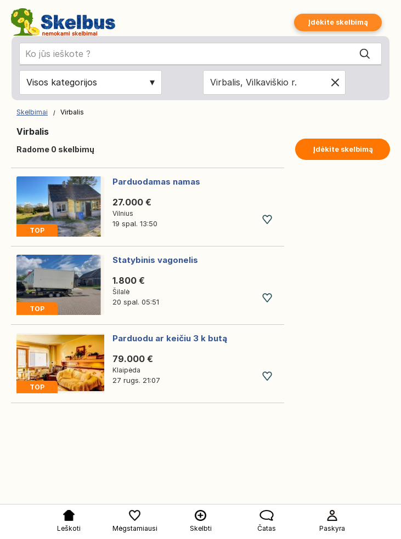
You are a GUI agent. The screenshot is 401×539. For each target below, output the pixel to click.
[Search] (365, 54)
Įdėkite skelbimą (338, 22)
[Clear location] (335, 82)
